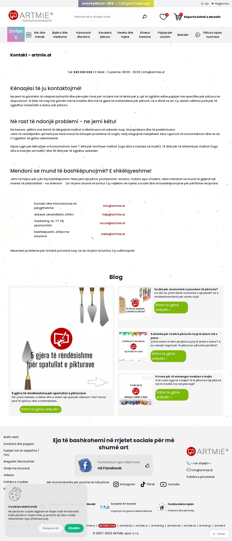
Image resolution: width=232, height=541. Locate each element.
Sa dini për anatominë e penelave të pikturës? (186, 289)
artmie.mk (173, 525)
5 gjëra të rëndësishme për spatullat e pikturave (49, 393)
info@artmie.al (202, 470)
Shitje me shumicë (17, 468)
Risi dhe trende (39, 35)
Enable (74, 528)
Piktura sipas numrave (212, 35)
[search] (144, 18)
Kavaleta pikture (105, 35)
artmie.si (89, 525)
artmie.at (190, 525)
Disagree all (51, 528)
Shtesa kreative (145, 35)
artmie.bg (157, 525)
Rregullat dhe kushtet (19, 461)
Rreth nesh (11, 437)
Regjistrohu (222, 3)
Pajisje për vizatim (165, 35)
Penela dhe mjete (125, 35)
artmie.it (219, 525)
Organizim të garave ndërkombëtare (131, 511)
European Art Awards (123, 504)
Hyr (207, 3)
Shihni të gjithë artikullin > (41, 409)
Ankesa (9, 475)
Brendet (182, 35)
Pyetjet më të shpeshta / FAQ (21, 453)
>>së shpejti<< (201, 463)
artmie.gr (205, 525)
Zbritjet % (16, 34)
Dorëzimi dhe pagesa (19, 444)
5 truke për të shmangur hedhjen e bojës (183, 376)
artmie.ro (142, 525)
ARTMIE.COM (107, 525)
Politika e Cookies (16, 482)
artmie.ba (125, 525)
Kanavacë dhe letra (83, 35)
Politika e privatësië (201, 477)
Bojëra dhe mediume (59, 35)
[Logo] (31, 16)
